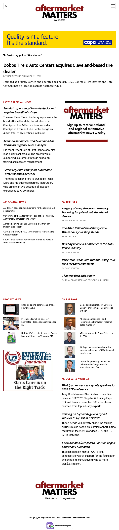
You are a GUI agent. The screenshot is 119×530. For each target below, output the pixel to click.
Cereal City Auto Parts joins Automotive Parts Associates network (27, 172)
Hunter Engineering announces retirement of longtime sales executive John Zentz (95, 364)
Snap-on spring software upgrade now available (38, 306)
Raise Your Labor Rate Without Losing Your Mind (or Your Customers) (88, 262)
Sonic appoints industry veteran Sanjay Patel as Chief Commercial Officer (96, 307)
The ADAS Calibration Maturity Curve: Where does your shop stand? (85, 230)
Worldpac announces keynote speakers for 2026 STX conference (88, 387)
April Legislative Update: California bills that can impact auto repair (26, 225)
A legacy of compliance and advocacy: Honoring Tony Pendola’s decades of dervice (85, 212)
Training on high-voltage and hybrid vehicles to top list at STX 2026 (84, 416)
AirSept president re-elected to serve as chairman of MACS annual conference (97, 350)
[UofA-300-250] (28, 390)
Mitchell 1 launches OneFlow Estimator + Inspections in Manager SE (38, 321)
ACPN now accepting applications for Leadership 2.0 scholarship (29, 209)
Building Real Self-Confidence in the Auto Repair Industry (87, 246)
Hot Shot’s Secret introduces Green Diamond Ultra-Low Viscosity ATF (39, 335)
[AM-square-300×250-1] (87, 141)
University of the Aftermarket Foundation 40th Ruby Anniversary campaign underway (28, 217)
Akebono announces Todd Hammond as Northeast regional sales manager (28, 143)
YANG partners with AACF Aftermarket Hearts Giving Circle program (28, 233)
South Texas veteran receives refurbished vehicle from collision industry (28, 241)
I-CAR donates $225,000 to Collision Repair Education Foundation (88, 445)
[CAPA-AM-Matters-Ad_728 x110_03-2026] (59, 47)
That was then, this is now (78, 276)
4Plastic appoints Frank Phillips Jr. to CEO (96, 335)
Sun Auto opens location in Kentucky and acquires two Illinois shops (29, 110)
